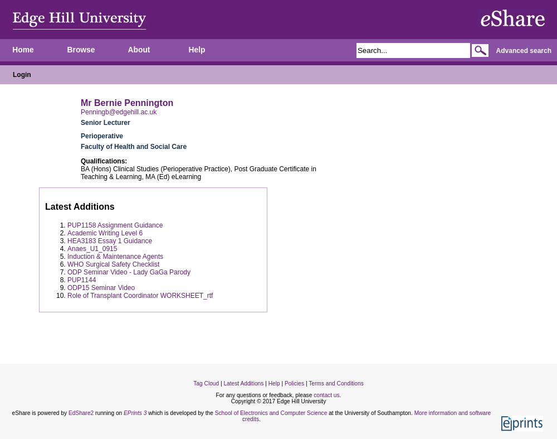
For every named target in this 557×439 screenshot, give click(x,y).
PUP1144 (81, 280)
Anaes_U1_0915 (92, 249)
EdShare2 (81, 413)
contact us (326, 395)
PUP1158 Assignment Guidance (115, 225)
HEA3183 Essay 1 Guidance (109, 241)
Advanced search (523, 51)
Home (22, 50)
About (139, 50)
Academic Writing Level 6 (105, 233)
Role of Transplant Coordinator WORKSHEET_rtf (140, 296)
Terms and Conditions (336, 383)
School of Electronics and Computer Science (271, 413)
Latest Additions (243, 383)
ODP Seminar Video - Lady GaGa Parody (128, 272)
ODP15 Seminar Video (101, 288)
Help (197, 50)
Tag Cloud (206, 383)
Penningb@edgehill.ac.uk (119, 112)
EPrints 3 (135, 413)
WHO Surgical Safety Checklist (113, 264)
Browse (81, 50)
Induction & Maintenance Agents (115, 256)
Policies (294, 383)
